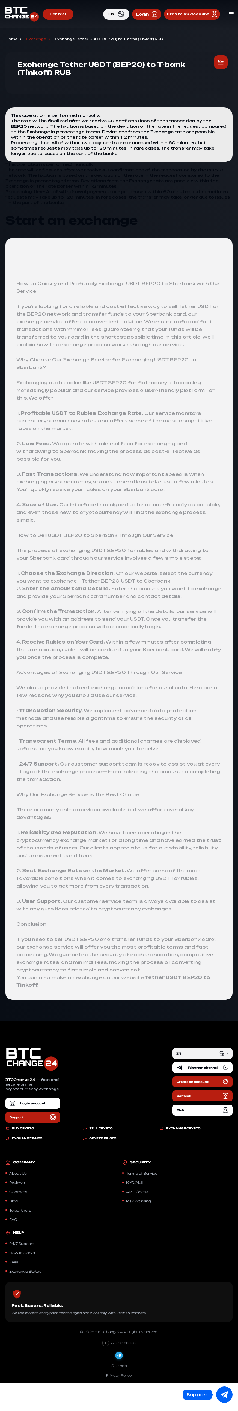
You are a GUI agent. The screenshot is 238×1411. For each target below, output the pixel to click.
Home (11, 40)
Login (146, 14)
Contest (58, 14)
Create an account (192, 14)
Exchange (36, 40)
